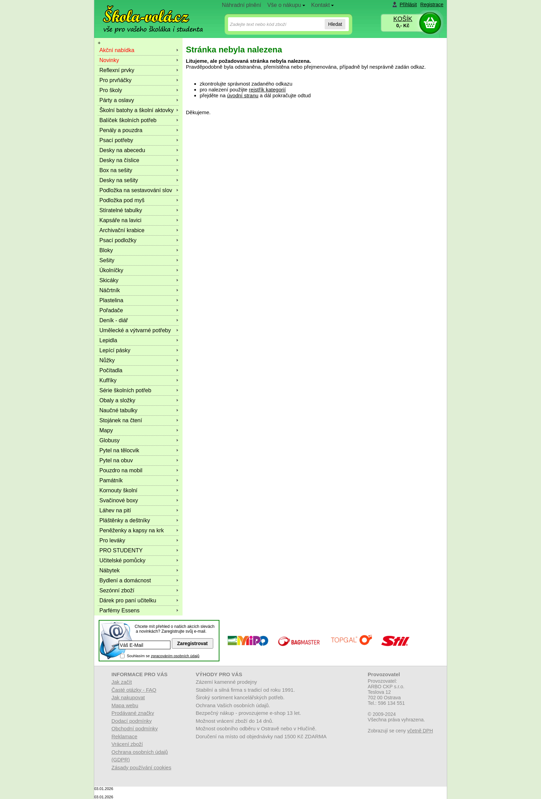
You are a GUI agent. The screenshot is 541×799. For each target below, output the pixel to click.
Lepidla (108, 340)
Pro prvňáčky (115, 80)
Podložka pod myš (122, 200)
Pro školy (110, 90)
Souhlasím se (163, 656)
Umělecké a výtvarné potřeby (135, 330)
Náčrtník (109, 290)
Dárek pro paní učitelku (127, 600)
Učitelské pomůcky (122, 560)
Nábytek (109, 570)
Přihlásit (408, 4)
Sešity (107, 260)
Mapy (106, 430)
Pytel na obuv (116, 460)
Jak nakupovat (128, 697)
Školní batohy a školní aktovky (136, 110)
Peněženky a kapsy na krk (131, 530)
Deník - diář (113, 320)
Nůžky (107, 360)
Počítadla (110, 370)
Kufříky (108, 380)
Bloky (106, 250)
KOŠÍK (402, 19)
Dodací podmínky (131, 721)
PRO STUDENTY (120, 550)
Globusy (109, 440)
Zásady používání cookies (141, 767)
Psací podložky (118, 240)
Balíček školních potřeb (127, 120)
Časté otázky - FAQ (133, 690)
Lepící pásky (114, 350)
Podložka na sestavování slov (135, 190)
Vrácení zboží (127, 744)
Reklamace (124, 736)
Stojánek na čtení (120, 420)
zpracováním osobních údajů (175, 656)
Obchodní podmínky (134, 728)
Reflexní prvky (116, 70)
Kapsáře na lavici (120, 220)
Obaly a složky (117, 400)
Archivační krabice (122, 230)
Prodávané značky (132, 713)
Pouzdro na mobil (120, 470)
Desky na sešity (118, 180)
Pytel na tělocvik (119, 450)
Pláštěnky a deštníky (124, 520)
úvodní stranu (242, 95)
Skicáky (108, 280)
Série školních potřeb (125, 390)
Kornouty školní (118, 490)
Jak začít (121, 682)
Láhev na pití (115, 510)
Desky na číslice (119, 160)
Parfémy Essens (119, 610)
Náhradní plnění (241, 5)
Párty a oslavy (116, 100)
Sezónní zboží (116, 590)
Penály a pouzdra (120, 130)
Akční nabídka (116, 50)
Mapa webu (124, 705)
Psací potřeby (116, 140)
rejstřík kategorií (267, 89)
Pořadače (111, 310)
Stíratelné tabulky (120, 210)
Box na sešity (115, 170)
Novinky (109, 60)
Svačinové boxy (118, 500)
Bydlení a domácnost (125, 580)
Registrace (431, 4)
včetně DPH (420, 730)
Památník (111, 480)
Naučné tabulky (118, 410)
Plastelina (111, 300)
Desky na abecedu (122, 150)
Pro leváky (112, 540)
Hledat (335, 24)
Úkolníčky (111, 270)
